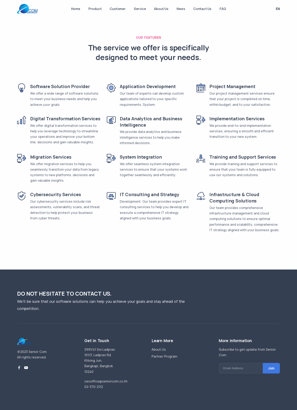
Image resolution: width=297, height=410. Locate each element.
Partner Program (164, 356)
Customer (117, 9)
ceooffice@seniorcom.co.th (105, 381)
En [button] (278, 9)
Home (75, 9)
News (181, 9)
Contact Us (202, 9)
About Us (161, 9)
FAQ (223, 9)
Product (95, 9)
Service (140, 9)
